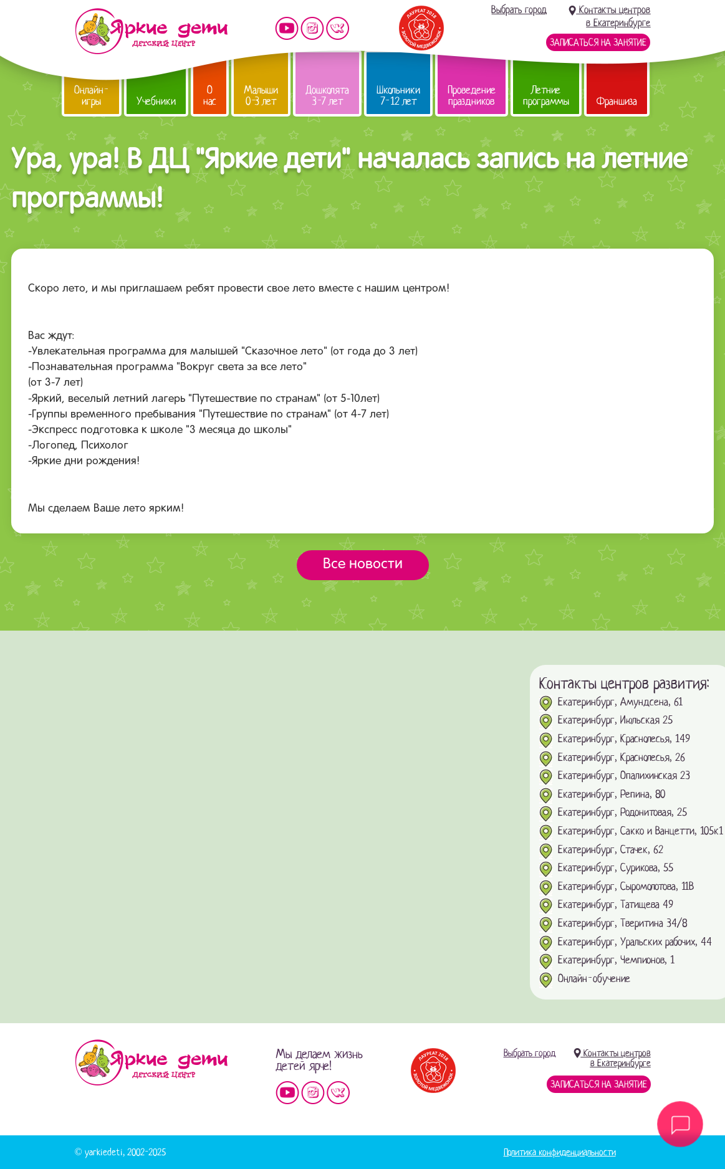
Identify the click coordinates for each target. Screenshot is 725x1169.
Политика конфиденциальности (560, 1152)
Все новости (363, 564)
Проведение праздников (472, 95)
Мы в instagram (312, 28)
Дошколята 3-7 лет (327, 95)
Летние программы (546, 95)
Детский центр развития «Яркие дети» (151, 31)
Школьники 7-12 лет (398, 95)
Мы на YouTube (287, 28)
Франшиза (617, 101)
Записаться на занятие (598, 42)
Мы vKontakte (338, 28)
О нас (209, 95)
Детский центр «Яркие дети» (151, 1062)
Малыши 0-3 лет (261, 95)
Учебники (156, 101)
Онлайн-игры (91, 95)
